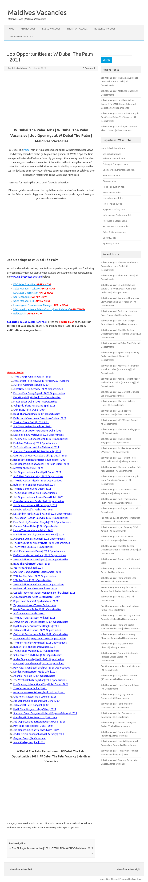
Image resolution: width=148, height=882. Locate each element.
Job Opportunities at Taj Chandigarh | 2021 (36, 730)
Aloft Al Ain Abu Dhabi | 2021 (29, 613)
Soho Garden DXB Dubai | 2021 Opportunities (37, 655)
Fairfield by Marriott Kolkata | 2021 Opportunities (39, 555)
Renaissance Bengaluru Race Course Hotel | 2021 (40, 459)
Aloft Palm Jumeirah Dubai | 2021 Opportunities (39, 538)
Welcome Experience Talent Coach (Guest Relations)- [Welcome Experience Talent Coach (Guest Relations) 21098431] (49, 309)
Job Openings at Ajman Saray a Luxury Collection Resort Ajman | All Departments (120, 356)
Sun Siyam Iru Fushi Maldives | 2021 (32, 426)
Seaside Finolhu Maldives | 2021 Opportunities (38, 434)
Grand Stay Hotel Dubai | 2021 (29, 409)
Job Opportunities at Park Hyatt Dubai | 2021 (37, 472)
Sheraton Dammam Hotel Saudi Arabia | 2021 (37, 451)
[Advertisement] (51, 98)
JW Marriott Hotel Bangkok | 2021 (31, 705)
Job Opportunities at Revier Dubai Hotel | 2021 (38, 497)
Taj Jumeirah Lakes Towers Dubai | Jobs (34, 605)
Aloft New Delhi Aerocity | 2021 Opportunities (38, 476)
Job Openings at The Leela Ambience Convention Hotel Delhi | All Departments (119, 81)
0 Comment (89, 68)
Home (11, 29)
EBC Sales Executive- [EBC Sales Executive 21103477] (32, 284)
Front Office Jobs (77, 29)
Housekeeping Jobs (104, 29)
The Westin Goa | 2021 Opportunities (33, 547)
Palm (26, 149)
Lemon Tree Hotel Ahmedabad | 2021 (33, 530)
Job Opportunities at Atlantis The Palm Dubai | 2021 (41, 464)
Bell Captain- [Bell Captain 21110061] (27, 313)
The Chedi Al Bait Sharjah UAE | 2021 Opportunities (41, 439)
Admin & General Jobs (114, 158)
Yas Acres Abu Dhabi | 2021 (28, 567)
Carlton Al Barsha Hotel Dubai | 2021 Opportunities (40, 634)
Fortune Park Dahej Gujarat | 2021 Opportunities (39, 393)
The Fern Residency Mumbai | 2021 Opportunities (40, 642)
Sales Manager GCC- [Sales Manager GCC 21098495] (31, 301)
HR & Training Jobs (27, 827)
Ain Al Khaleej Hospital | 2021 (29, 742)
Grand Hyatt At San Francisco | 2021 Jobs (35, 717)
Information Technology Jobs (118, 215)
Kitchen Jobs (28, 29)
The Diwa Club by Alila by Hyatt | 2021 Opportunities (41, 543)
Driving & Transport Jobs (115, 164)
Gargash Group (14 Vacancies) (29, 738)
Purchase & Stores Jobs (115, 221)
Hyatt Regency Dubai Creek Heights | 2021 (36, 626)
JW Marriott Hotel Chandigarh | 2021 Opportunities (40, 559)
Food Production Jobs (114, 187)
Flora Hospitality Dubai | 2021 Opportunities (37, 397)
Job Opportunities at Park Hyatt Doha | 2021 (37, 700)
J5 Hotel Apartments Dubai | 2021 (31, 384)
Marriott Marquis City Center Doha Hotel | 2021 (38, 534)
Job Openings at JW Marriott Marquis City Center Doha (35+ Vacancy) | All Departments (120, 117)
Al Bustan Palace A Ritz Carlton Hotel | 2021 (37, 597)
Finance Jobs (109, 181)
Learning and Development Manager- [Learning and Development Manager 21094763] (40, 305)
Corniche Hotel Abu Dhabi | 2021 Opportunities (38, 501)
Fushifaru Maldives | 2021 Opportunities (35, 443)
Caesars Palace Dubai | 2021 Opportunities (36, 526)
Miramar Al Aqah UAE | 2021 (28, 468)
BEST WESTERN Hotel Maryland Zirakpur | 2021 (39, 692)
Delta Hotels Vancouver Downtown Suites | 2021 (39, 418)
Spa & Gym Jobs (71, 827)
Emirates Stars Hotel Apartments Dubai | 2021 (38, 430)
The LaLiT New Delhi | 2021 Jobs (31, 422)
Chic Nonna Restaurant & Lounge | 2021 (34, 696)
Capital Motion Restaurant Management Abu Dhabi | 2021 (44, 592)
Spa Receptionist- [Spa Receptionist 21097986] (30, 297)
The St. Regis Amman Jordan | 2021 (32, 376)
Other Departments (19, 36)
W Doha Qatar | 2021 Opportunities (32, 580)
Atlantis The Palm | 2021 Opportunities (34, 675)
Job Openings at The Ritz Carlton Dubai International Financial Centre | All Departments (121, 334)
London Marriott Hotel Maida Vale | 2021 (35, 671)
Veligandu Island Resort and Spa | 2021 (34, 405)
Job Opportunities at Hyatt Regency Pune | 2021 (39, 721)
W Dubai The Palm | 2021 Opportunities (34, 576)
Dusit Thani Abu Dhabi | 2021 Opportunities (36, 414)
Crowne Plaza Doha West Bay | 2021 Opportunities (40, 621)
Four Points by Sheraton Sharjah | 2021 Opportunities (42, 522)
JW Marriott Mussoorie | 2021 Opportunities (37, 630)
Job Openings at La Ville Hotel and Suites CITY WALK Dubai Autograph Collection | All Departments (118, 104)
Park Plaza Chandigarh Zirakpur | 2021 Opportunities (41, 667)
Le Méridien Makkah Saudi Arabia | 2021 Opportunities (42, 513)
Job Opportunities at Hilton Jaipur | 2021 (35, 505)
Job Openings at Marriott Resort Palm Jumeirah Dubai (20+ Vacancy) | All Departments (120, 369)
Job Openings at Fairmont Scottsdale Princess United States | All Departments (119, 657)
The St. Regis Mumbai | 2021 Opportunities (36, 650)
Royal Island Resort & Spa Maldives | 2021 (35, 601)
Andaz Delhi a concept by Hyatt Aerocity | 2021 (38, 734)
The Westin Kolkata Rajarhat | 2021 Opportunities (40, 680)
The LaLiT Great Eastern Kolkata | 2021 (34, 617)
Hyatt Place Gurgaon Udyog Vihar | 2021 (34, 709)
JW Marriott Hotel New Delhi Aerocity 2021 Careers (41, 380)
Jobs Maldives (19, 68)
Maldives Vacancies (37, 12)
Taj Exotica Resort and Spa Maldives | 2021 (36, 447)
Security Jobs (109, 238)
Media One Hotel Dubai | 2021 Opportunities (37, 609)
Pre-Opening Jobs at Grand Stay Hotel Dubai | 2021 (40, 684)
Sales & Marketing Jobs (50, 827)
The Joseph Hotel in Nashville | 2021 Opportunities (41, 518)
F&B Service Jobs (51, 29)
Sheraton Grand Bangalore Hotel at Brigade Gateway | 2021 (45, 713)
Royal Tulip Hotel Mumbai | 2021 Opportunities (38, 663)
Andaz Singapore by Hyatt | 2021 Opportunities (38, 659)
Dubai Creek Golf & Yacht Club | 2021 (33, 509)
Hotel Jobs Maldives (111, 154)
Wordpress (137, 879)
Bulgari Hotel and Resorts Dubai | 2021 (34, 484)
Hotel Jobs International (68, 823)
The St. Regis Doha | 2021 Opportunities (35, 493)
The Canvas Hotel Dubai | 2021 (30, 688)
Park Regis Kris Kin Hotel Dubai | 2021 (33, 725)
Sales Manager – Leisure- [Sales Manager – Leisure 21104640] (34, 288)
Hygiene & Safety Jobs (114, 209)
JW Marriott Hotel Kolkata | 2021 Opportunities (38, 584)
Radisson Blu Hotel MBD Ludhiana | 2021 (35, 588)
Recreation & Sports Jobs (116, 226)
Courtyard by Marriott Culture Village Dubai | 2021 (40, 455)
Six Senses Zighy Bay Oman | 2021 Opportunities (39, 638)
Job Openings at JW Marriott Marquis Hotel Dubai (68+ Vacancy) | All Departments (120, 480)
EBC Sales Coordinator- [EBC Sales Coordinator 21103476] (33, 292)
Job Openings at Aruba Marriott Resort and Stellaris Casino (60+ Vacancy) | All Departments (120, 382)
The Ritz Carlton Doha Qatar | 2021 (32, 488)
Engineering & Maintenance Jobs (119, 170)
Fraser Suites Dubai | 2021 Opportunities (35, 401)
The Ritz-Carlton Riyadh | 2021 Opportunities (37, 480)
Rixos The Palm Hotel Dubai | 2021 (31, 563)
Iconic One (105, 879)
